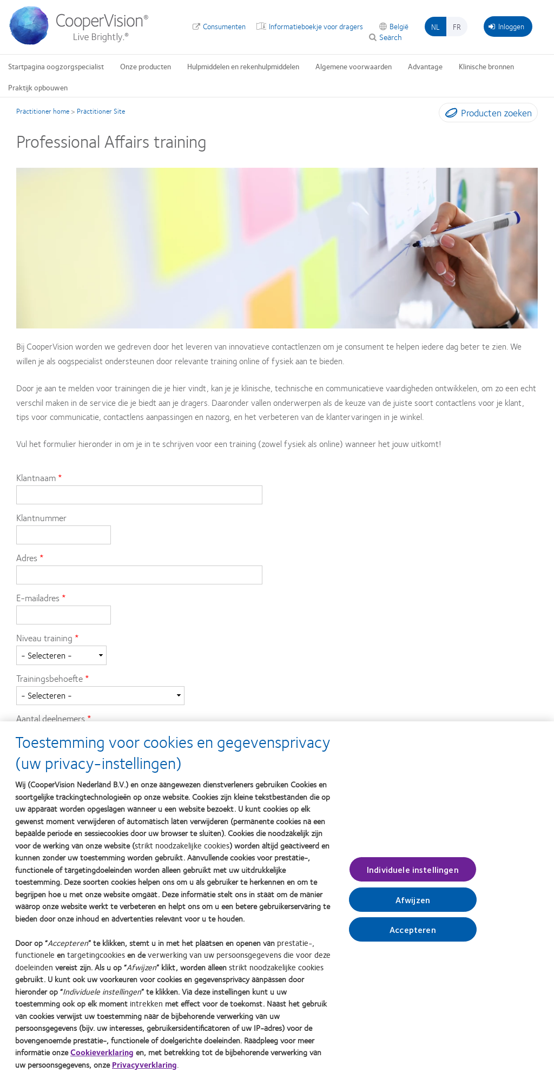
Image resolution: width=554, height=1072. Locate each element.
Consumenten (224, 26)
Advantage (425, 66)
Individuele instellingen (413, 874)
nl (435, 26)
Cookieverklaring (102, 1057)
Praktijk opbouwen (38, 87)
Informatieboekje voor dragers (316, 26)
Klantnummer (41, 517)
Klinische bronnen (486, 66)
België (399, 26)
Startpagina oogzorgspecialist (56, 66)
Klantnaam (37, 477)
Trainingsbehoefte (49, 678)
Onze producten (145, 66)
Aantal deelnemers (50, 718)
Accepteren (413, 934)
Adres (26, 557)
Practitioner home (42, 111)
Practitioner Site (101, 111)
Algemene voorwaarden (353, 66)
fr (457, 26)
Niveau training (44, 637)
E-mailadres (38, 597)
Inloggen (506, 26)
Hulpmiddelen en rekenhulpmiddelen (243, 66)
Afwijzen (412, 904)
